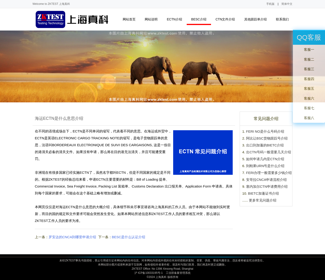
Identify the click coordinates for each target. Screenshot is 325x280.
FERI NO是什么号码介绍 (265, 131)
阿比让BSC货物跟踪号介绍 (267, 138)
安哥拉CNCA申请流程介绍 (266, 180)
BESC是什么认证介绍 (128, 237)
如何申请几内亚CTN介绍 (265, 159)
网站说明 (153, 19)
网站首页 (129, 19)
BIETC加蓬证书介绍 (263, 193)
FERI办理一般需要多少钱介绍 (269, 173)
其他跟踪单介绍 (257, 19)
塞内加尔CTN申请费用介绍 (267, 186)
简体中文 (286, 4)
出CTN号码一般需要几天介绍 (268, 152)
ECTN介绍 (176, 19)
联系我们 (284, 19)
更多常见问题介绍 (262, 200)
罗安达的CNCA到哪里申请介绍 (72, 237)
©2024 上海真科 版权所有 (162, 277)
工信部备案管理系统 (178, 272)
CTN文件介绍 (227, 19)
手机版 (270, 4)
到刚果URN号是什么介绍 (265, 166)
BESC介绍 (200, 19)
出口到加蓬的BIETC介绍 (265, 145)
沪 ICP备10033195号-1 (148, 272)
